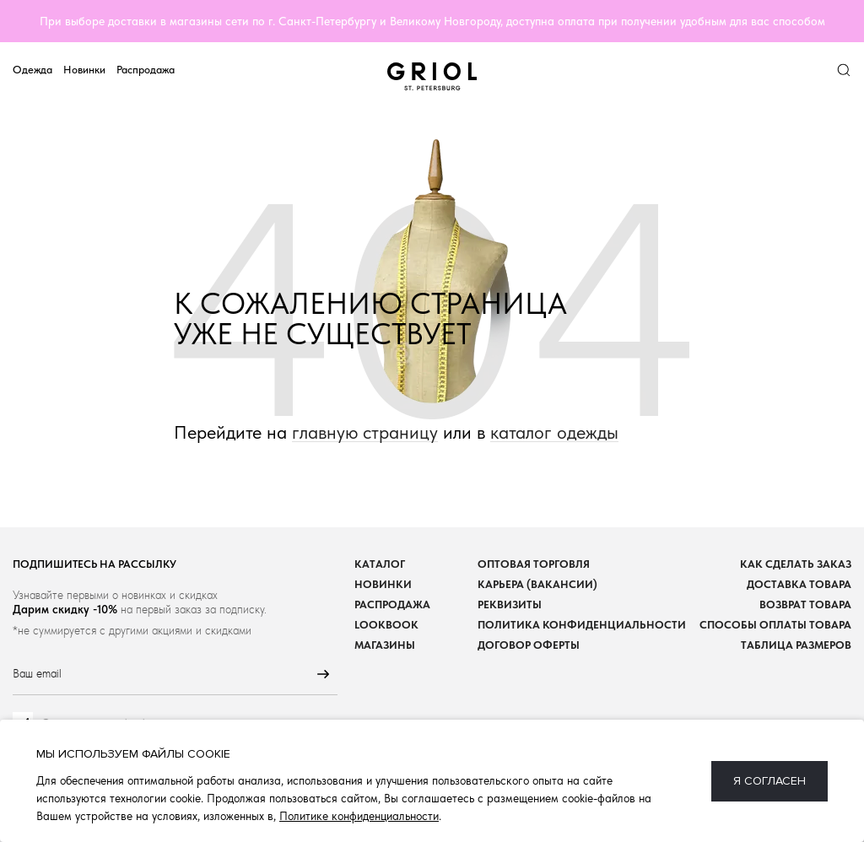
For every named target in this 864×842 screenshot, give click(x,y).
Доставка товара (799, 584)
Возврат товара (805, 604)
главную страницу (365, 432)
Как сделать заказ (795, 564)
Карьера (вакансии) (537, 584)
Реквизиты (510, 604)
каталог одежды (554, 432)
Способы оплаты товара (775, 624)
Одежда (32, 69)
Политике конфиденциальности (359, 816)
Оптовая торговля (534, 564)
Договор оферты (529, 645)
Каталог (379, 564)
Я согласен (769, 781)
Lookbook (386, 624)
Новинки (84, 69)
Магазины (384, 645)
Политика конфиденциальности (582, 624)
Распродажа (145, 69)
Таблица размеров (796, 645)
